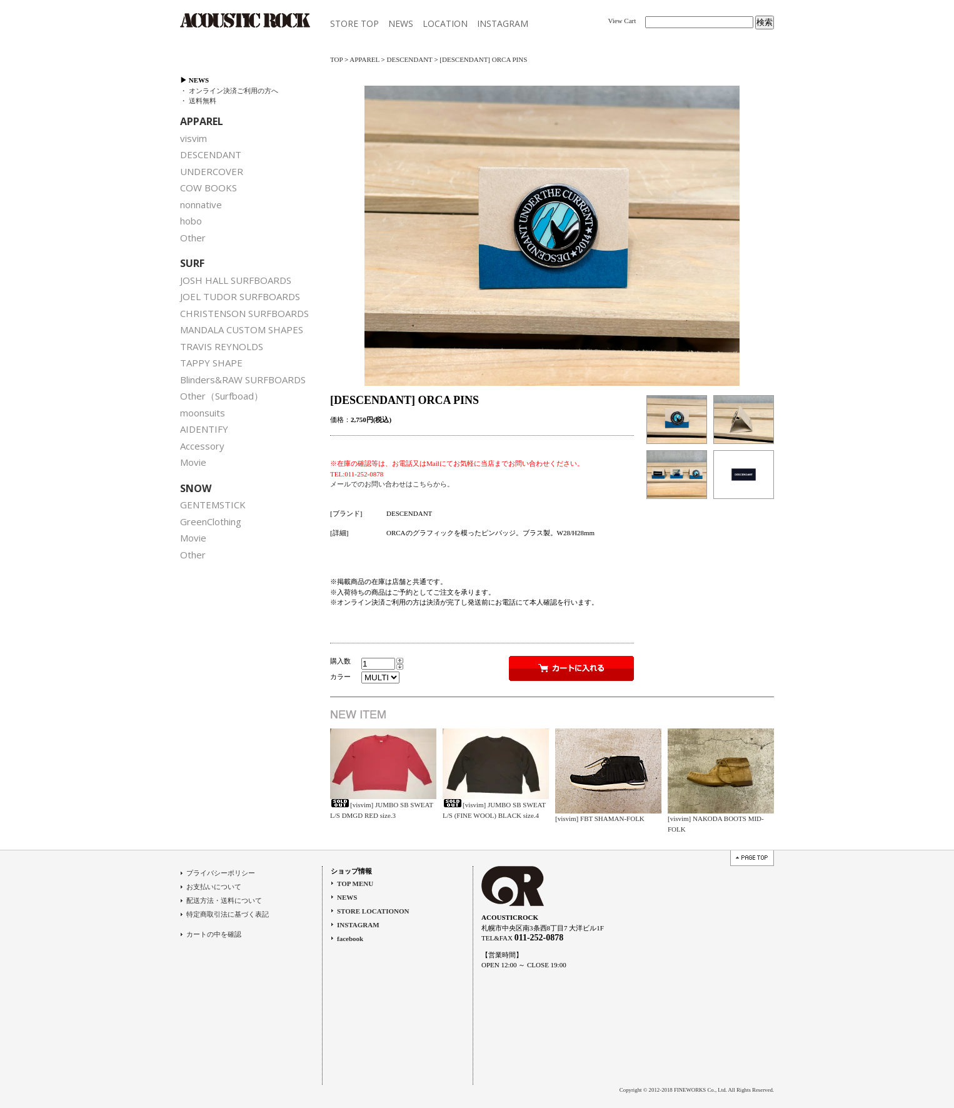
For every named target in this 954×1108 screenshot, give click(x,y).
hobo (191, 220)
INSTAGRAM (502, 23)
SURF (192, 263)
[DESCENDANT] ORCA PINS (483, 59)
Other (193, 237)
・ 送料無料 (198, 100)
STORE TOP (354, 23)
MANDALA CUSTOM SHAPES (241, 329)
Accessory (202, 446)
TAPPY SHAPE (211, 362)
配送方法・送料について (224, 900)
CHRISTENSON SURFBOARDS (244, 313)
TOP (336, 59)
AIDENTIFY (204, 429)
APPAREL (201, 121)
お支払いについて (213, 886)
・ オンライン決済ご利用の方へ (229, 90)
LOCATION (445, 23)
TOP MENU (355, 883)
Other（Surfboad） (221, 396)
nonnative (201, 204)
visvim (193, 138)
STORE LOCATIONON (373, 911)
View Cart (622, 20)
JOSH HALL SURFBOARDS (235, 280)
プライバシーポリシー (220, 873)
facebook (350, 938)
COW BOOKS (208, 187)
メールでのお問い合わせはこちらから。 (392, 484)
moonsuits (202, 412)
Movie (193, 462)
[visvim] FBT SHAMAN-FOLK (600, 818)
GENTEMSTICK (213, 504)
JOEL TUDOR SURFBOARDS (240, 296)
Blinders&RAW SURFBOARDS (243, 379)
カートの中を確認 (213, 934)
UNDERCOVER (211, 171)
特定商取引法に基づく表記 (227, 914)
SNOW (195, 488)
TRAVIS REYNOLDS (221, 346)
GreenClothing (210, 521)
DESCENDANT (210, 154)
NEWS (400, 23)
